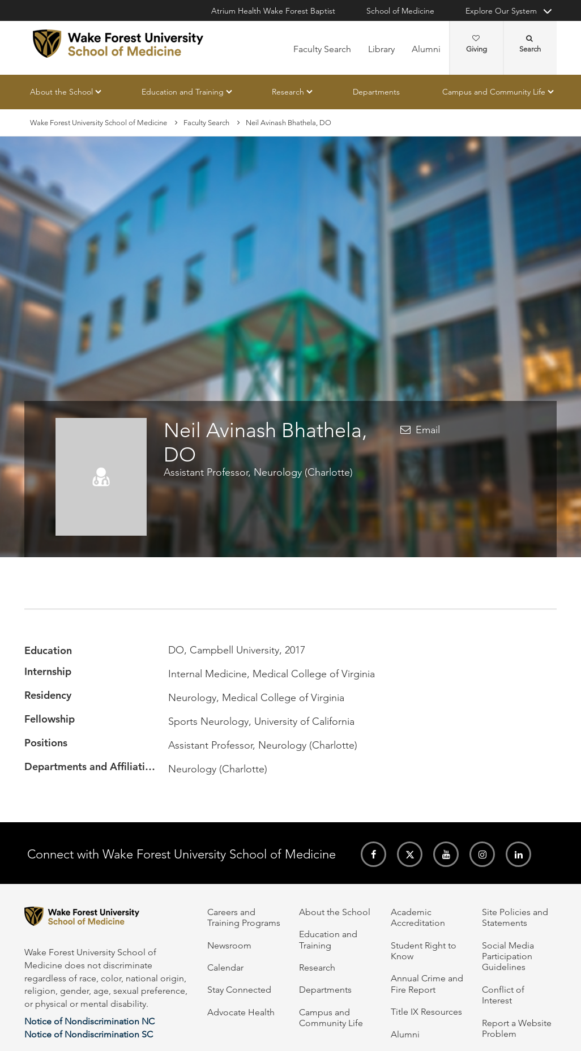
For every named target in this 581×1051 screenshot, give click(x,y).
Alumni (426, 49)
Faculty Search (322, 49)
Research (288, 92)
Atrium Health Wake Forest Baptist (273, 11)
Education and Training (183, 92)
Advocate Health (241, 1012)
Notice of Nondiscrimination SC (88, 1034)
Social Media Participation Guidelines (508, 956)
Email (428, 430)
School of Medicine (400, 11)
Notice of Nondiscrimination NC (89, 1021)
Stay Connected (239, 989)
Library (381, 49)
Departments (376, 92)
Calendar (225, 967)
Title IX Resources (426, 1011)
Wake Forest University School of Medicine (98, 122)
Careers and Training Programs (243, 917)
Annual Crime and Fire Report (427, 983)
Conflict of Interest (503, 995)
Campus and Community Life (493, 92)
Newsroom (229, 945)
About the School (61, 92)
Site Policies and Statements (515, 917)
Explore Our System (501, 11)
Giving (476, 44)
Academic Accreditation (418, 917)
